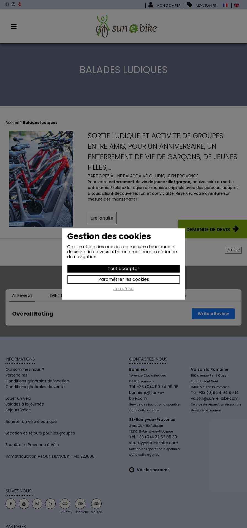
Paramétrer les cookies (123, 279)
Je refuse (123, 289)
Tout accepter (123, 268)
